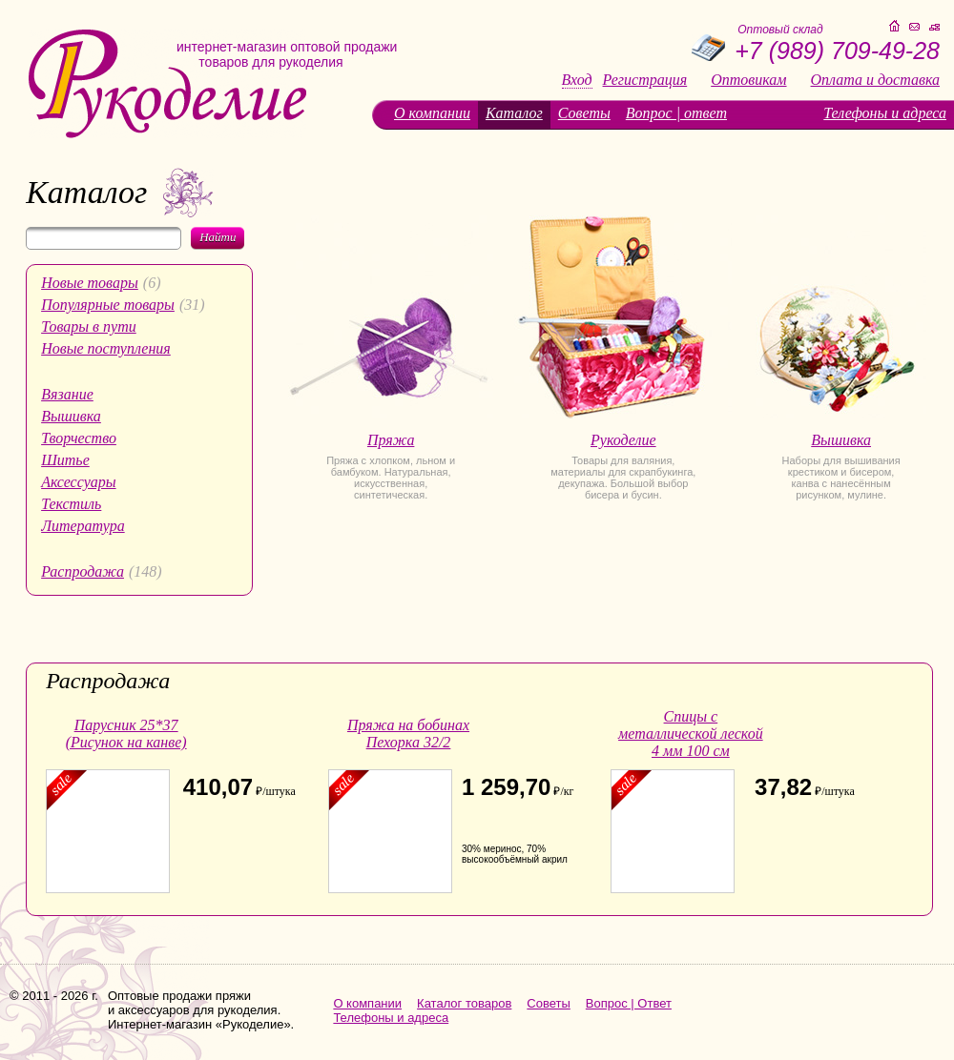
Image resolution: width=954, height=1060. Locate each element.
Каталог (514, 113)
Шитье (65, 460)
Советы (584, 113)
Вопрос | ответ (676, 113)
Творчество (78, 438)
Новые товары (89, 283)
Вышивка (71, 416)
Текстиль (71, 504)
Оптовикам (748, 80)
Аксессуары (78, 482)
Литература (83, 526)
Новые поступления (106, 348)
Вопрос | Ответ (629, 1003)
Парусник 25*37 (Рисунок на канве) (126, 733)
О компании (432, 113)
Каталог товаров (464, 1003)
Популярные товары (108, 304)
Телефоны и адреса (884, 113)
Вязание (67, 394)
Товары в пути (88, 326)
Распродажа (82, 571)
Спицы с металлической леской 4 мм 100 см (690, 733)
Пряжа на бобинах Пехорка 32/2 (408, 733)
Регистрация (645, 80)
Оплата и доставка (875, 80)
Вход (577, 80)
